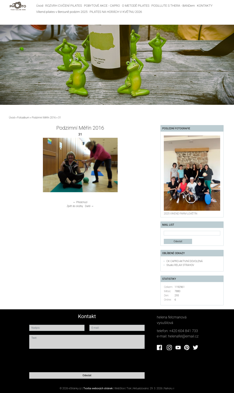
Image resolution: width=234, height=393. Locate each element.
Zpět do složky (75, 206)
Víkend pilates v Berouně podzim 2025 (62, 12)
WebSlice (119, 388)
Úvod (39, 5)
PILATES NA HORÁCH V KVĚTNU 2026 (116, 12)
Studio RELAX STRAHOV (180, 265)
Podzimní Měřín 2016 (44, 117)
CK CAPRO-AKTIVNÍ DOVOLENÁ (184, 261)
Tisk (129, 388)
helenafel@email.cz (183, 336)
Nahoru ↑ (169, 388)
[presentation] (54, 360)
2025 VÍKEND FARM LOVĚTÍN (180, 213)
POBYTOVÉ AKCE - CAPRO (102, 5)
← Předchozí (80, 202)
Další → (89, 206)
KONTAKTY (205, 5)
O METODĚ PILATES (135, 5)
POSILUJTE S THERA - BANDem (173, 5)
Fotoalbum (23, 117)
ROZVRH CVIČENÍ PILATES (63, 5)
